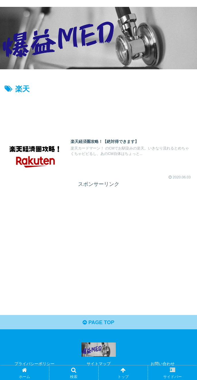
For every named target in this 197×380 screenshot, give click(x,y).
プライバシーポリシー (34, 364)
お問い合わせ (163, 364)
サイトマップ (99, 364)
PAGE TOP (98, 323)
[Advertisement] (98, 112)
